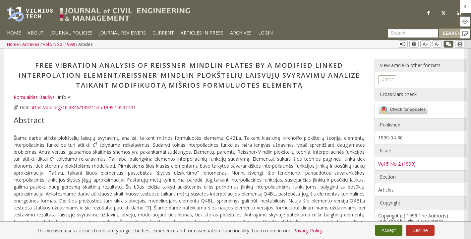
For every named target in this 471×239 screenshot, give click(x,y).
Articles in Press (202, 33)
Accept (389, 230)
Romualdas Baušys (35, 93)
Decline (420, 230)
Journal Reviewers (122, 33)
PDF (389, 75)
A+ (426, 44)
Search (452, 33)
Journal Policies (71, 33)
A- (437, 44)
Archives (241, 33)
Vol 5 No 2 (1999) (59, 44)
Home (14, 33)
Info (64, 93)
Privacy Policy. (308, 230)
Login (265, 33)
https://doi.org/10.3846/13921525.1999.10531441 (83, 103)
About (36, 33)
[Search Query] (413, 33)
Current (163, 33)
